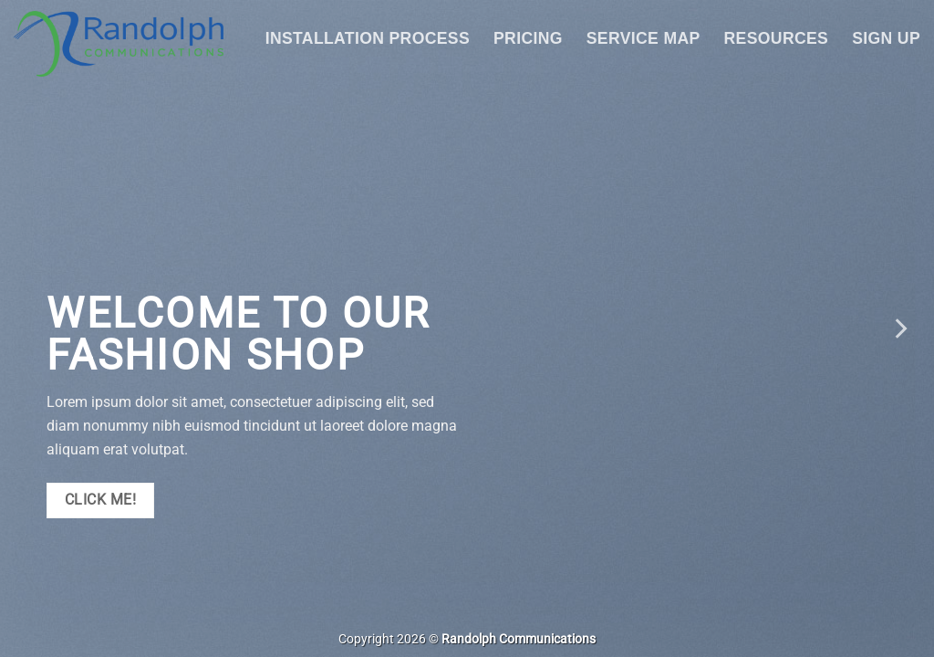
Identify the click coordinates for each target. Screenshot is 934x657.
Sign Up (886, 38)
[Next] (899, 328)
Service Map (643, 38)
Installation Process (367, 38)
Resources (776, 38)
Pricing (528, 38)
